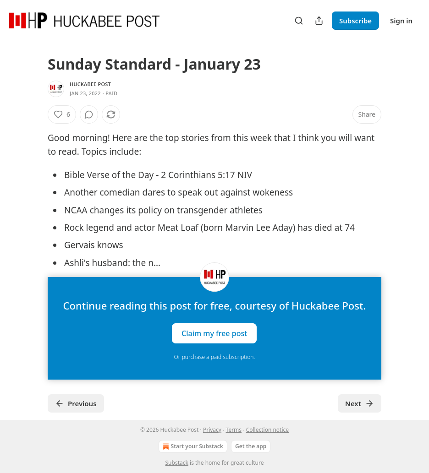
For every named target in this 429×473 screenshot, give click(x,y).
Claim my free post (214, 333)
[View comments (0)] (89, 114)
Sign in (401, 20)
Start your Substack (192, 446)
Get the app (250, 446)
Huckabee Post (90, 84)
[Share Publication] (319, 20)
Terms (234, 430)
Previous (76, 403)
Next (359, 403)
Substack (176, 463)
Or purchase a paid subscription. (214, 357)
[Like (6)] (62, 114)
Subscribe (355, 20)
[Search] (299, 20)
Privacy (212, 430)
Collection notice (267, 430)
